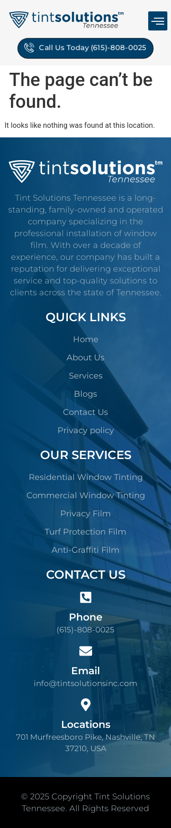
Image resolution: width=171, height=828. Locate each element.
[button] (157, 20)
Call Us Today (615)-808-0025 (85, 46)
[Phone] (85, 597)
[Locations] (85, 704)
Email (85, 671)
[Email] (85, 651)
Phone (86, 617)
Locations (85, 724)
